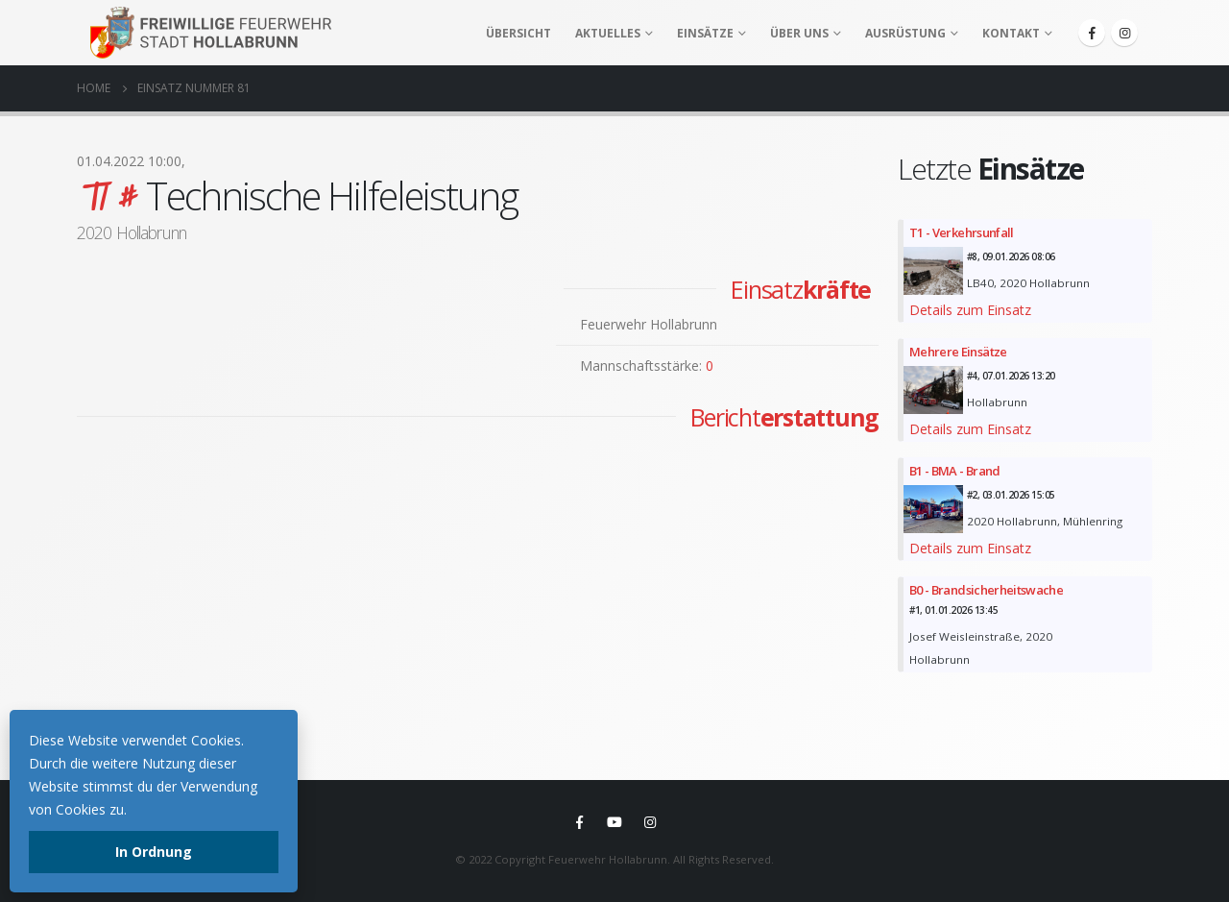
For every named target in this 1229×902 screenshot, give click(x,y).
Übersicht (518, 33)
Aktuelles (607, 33)
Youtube (614, 822)
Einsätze (705, 33)
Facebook (579, 822)
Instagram (650, 822)
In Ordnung (153, 851)
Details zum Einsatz (970, 310)
